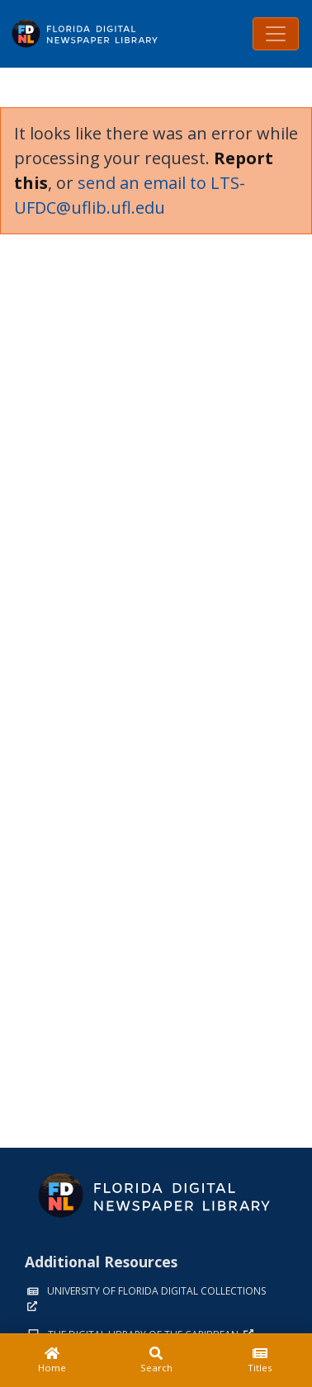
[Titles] (260, 1360)
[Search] (156, 1360)
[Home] (52, 1360)
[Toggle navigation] (276, 33)
